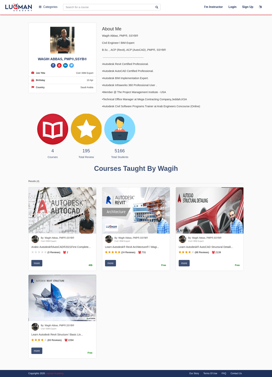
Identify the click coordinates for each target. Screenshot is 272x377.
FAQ (224, 373)
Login (232, 6)
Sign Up (247, 6)
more (37, 263)
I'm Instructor (213, 6)
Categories (48, 6)
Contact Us (236, 373)
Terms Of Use (210, 373)
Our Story (194, 373)
